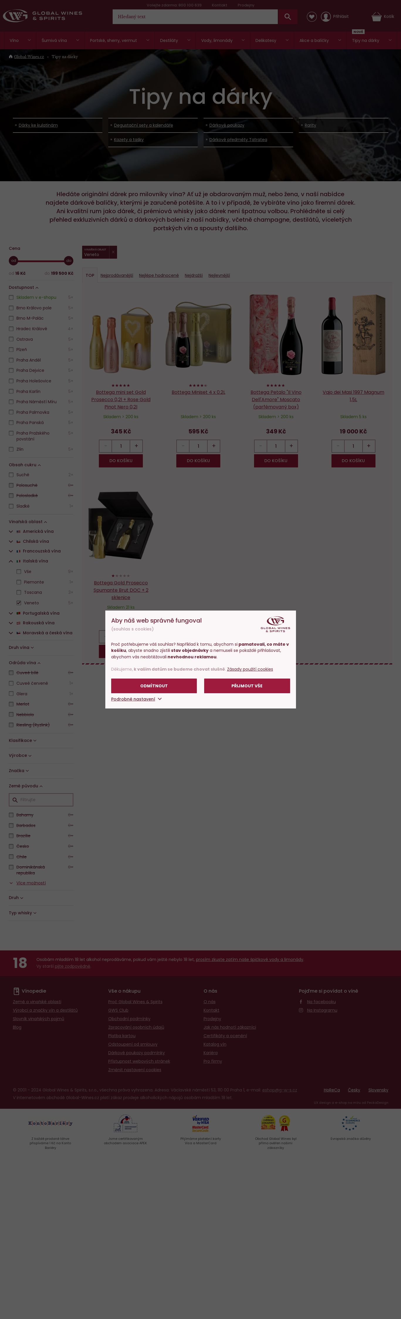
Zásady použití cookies (250, 669)
